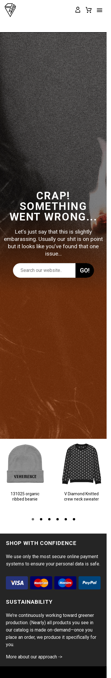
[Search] (53, 270)
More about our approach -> (34, 657)
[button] (33, 519)
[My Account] (77, 10)
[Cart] (88, 10)
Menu (99, 10)
